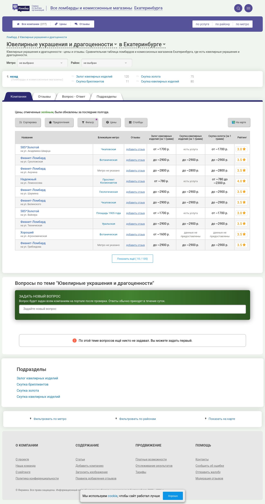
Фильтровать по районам (135, 419)
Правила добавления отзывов (96, 478)
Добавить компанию (90, 465)
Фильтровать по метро (48, 419)
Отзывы (82, 24)
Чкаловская (108, 149)
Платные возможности (151, 459)
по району (222, 24)
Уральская (108, 223)
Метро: (11, 62)
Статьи (80, 459)
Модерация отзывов (209, 478)
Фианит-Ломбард (33, 158)
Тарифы (141, 472)
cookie (112, 496)
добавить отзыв (135, 149)
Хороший (27, 232)
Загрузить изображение (92, 472)
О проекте (22, 459)
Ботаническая (108, 159)
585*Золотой (29, 147)
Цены (61, 24)
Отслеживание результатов (154, 465)
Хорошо (173, 495)
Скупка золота (150, 76)
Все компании (32, 24)
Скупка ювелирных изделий (160, 81)
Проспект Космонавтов (108, 181)
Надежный (28, 179)
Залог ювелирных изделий (94, 76)
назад (36, 78)
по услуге (202, 24)
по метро (242, 24)
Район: (75, 62)
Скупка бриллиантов (90, 81)
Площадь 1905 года (108, 213)
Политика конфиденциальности (37, 478)
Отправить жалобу (208, 472)
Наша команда (26, 465)
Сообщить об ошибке (210, 465)
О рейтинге (23, 472)
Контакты (202, 459)
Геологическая (108, 191)
